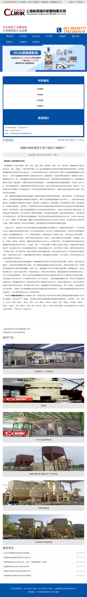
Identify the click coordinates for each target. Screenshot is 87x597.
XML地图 (55, 592)
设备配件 (62, 36)
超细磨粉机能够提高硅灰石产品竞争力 (17, 557)
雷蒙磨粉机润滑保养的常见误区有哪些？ (18, 575)
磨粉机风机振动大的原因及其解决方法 (17, 571)
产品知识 (40, 94)
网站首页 (10, 36)
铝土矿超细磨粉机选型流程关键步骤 (16, 553)
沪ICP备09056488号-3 (44, 592)
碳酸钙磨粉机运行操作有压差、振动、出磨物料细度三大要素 (25, 562)
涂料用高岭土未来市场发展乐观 (14, 332)
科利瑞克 (23, 36)
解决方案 (75, 36)
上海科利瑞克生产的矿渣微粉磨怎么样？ (17, 329)
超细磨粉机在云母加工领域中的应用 (16, 566)
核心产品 (36, 36)
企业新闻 (40, 89)
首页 (66, 140)
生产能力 (49, 36)
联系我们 (80, 2)
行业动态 (40, 100)
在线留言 (23, 42)
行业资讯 (40, 106)
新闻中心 (72, 2)
